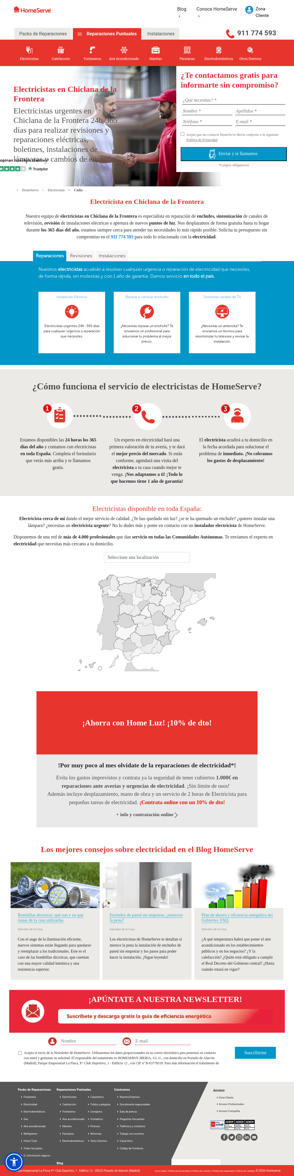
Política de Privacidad (202, 140)
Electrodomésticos (32, 1111)
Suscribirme (255, 1052)
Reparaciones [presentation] (50, 255)
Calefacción (67, 1104)
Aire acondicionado (33, 1126)
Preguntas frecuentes (130, 1119)
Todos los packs (31, 1148)
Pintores (93, 1126)
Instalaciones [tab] (161, 33)
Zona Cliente (224, 1097)
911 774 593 (256, 33)
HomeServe (30, 190)
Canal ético (125, 1141)
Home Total (28, 1141)
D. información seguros (35, 1155)
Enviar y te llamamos (234, 154)
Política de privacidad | (179, 1171)
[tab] (49, 256)
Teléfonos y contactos (131, 1126)
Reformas (94, 1133)
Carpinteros (95, 1097)
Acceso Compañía (228, 1111)
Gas (24, 1119)
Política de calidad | (245, 1171)
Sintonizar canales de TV (222, 297)
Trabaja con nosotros (130, 1133)
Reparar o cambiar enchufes (147, 297)
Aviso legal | (161, 1171)
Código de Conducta (130, 1148)
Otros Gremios (97, 1141)
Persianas (66, 1133)
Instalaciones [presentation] (112, 255)
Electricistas (56, 190)
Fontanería (28, 1097)
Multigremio (28, 1133)
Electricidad (28, 1104)
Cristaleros (95, 1119)
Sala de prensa (127, 1111)
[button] (14, 1162)
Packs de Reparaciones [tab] (43, 33)
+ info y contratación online (147, 814)
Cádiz (78, 190)
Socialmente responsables (133, 1104)
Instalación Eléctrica (72, 297)
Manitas (65, 1126)
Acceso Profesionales (230, 1104)
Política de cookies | (201, 1171)
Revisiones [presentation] (81, 255)
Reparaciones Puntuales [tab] (111, 33)
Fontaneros (67, 1111)
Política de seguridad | (223, 1171)
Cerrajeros (94, 1111)
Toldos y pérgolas (99, 1104)
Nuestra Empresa (128, 1097)
